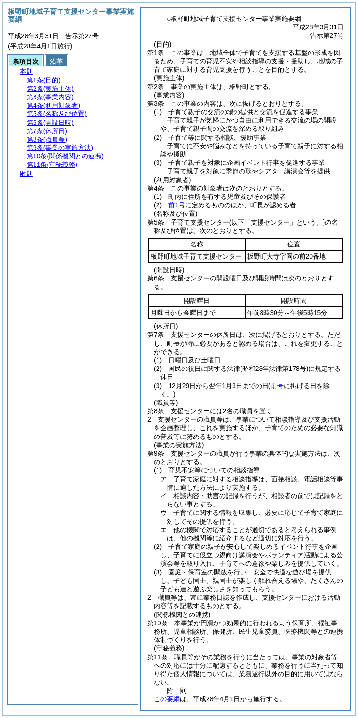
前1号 (176, 205)
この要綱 (167, 699)
